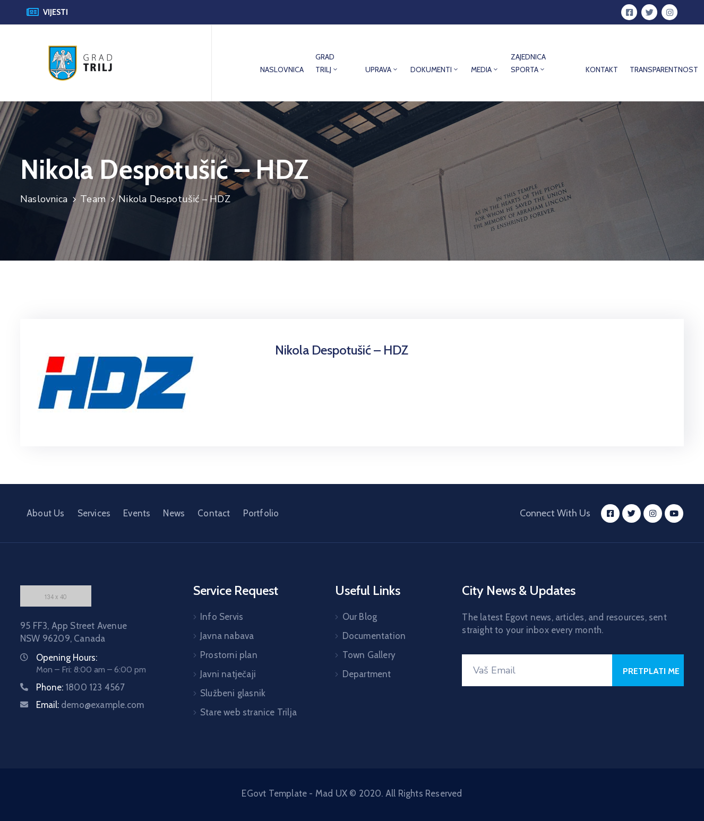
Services (94, 513)
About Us (46, 513)
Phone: (80, 687)
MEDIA (485, 69)
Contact (214, 513)
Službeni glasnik (232, 693)
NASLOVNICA (282, 69)
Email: (90, 704)
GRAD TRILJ (327, 63)
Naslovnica (43, 199)
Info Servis (221, 616)
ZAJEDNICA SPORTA (528, 63)
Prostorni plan (228, 655)
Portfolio (261, 513)
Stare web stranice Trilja (248, 712)
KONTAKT (602, 69)
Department (366, 674)
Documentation (374, 635)
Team (93, 199)
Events (136, 513)
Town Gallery (369, 655)
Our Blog (359, 616)
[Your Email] (537, 670)
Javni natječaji (228, 674)
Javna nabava (227, 635)
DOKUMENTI (434, 69)
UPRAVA (382, 69)
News (174, 513)
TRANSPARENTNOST (664, 69)
